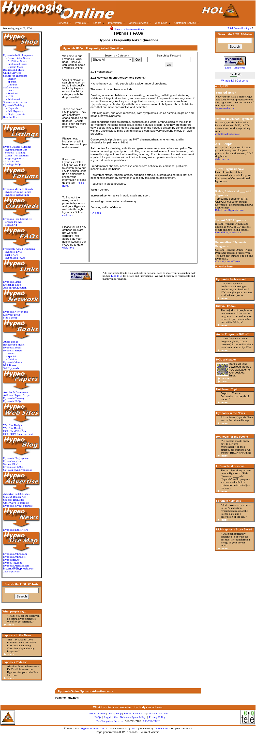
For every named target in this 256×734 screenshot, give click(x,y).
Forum (101, 713)
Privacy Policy (157, 717)
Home (92, 713)
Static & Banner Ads (14, 496)
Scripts (127, 713)
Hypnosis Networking (17, 194)
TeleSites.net (161, 728)
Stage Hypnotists (14, 158)
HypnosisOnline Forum (18, 191)
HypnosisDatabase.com (16, 565)
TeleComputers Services (109, 721)
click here (68, 215)
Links (134, 728)
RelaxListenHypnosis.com (229, 210)
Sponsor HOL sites (13, 499)
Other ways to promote (16, 502)
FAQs (97, 717)
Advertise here (224, 266)
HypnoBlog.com (12, 562)
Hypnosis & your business (17, 505)
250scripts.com (11, 571)
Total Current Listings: (240, 28)
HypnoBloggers (12, 460)
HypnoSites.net (11, 559)
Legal (107, 717)
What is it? (227, 80)
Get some (243, 80)
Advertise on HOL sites (16, 493)
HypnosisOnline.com (93, 728)
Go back (95, 212)
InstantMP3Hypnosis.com (228, 232)
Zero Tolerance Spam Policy (130, 717)
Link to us (116, 275)
